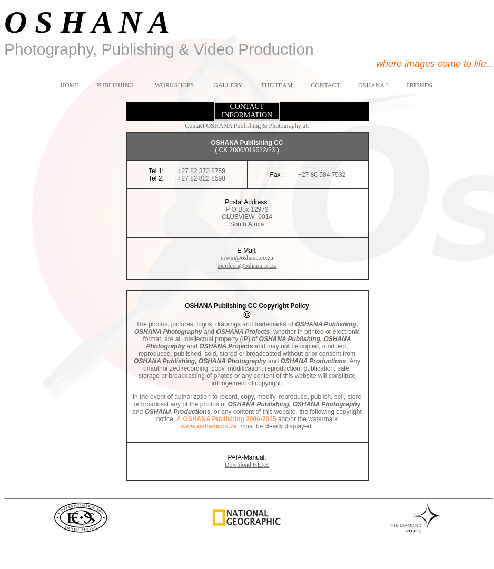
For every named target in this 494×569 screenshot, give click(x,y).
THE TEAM (276, 85)
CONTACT (325, 85)
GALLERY (227, 85)
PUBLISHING (115, 85)
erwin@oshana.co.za (247, 258)
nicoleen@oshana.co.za (247, 265)
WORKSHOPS (174, 85)
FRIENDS (419, 85)
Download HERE (247, 464)
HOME (69, 85)
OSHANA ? (373, 85)
